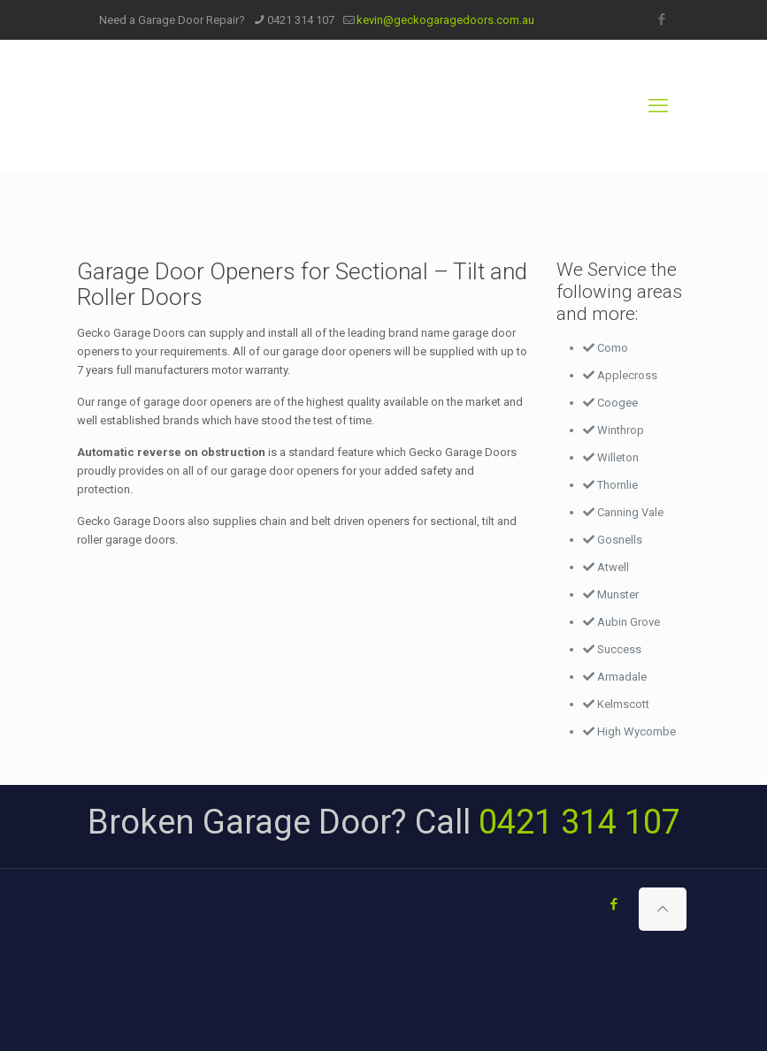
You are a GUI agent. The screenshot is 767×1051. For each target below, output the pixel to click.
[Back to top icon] (662, 909)
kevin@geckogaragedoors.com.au (445, 20)
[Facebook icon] (662, 19)
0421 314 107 (300, 20)
